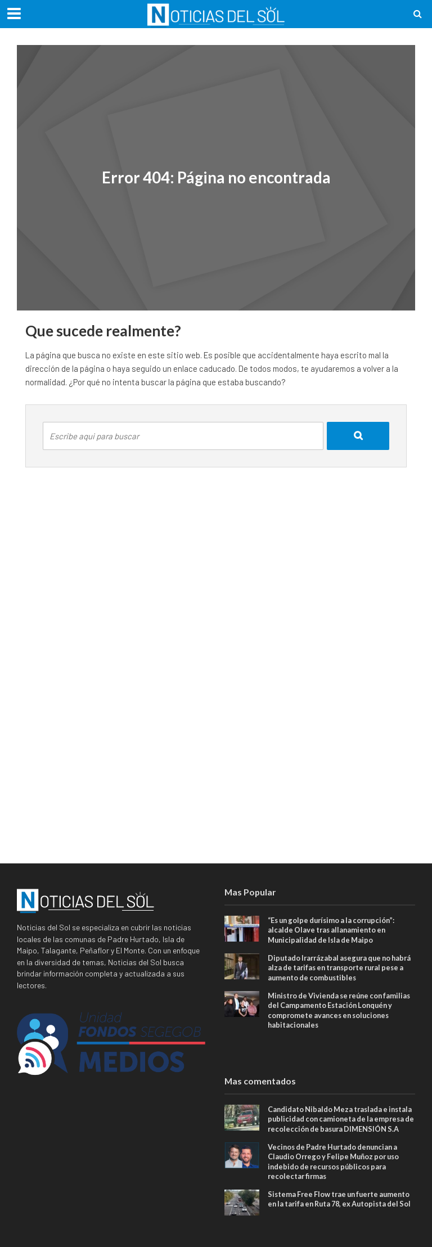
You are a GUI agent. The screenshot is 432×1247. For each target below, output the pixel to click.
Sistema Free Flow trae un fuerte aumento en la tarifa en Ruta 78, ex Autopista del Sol (329, 1217)
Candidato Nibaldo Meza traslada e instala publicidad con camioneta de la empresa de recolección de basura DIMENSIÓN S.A (335, 1125)
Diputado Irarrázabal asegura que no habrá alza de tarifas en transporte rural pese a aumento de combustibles (339, 968)
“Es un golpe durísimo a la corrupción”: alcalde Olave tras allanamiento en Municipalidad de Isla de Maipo (335, 930)
